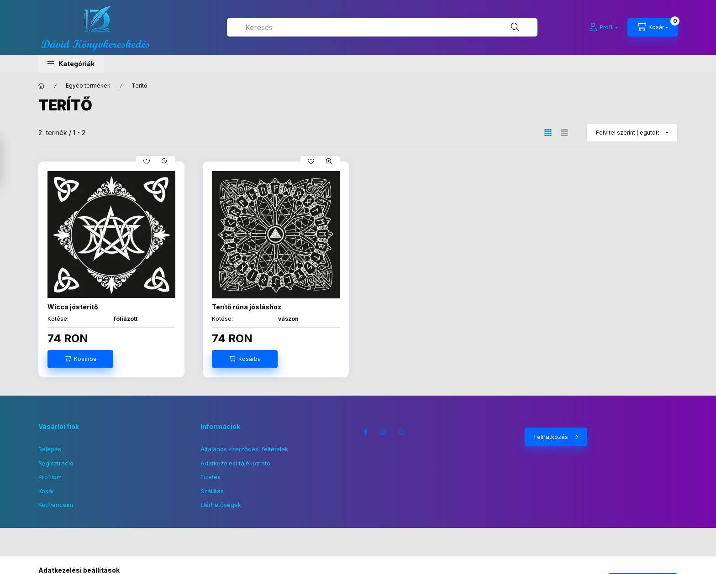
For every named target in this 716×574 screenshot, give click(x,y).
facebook (365, 432)
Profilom (50, 476)
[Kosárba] (80, 359)
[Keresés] (515, 27)
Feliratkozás (551, 436)
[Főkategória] (41, 86)
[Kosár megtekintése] (652, 27)
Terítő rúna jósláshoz (246, 307)
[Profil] (603, 27)
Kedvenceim (55, 504)
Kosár (46, 491)
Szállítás (212, 491)
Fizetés (210, 476)
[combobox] (382, 27)
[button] (71, 64)
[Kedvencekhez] (146, 161)
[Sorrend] (632, 133)
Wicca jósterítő (72, 307)
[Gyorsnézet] (165, 161)
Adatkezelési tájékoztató (235, 463)
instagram (383, 432)
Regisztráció (56, 463)
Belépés (49, 449)
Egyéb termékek (88, 85)
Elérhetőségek (220, 504)
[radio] (564, 132)
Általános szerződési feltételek (244, 449)
